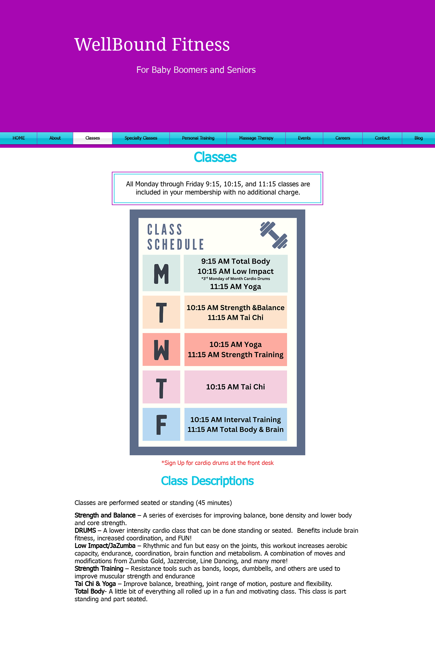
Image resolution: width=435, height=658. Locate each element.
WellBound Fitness (152, 44)
